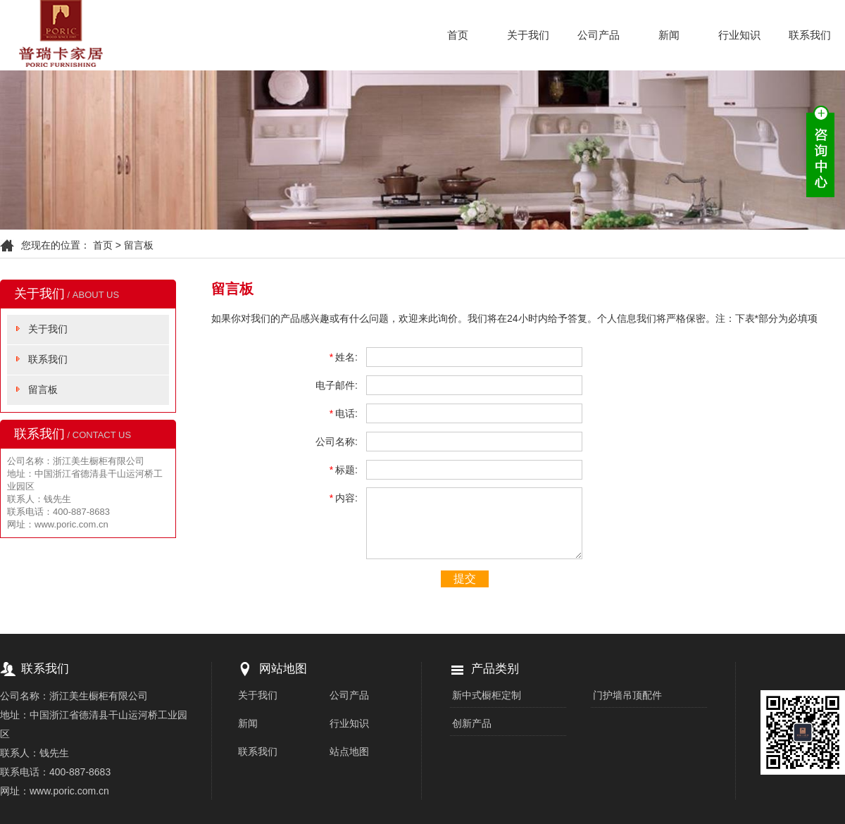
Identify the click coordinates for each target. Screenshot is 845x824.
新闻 (669, 35)
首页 (457, 35)
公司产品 (598, 35)
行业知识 (739, 35)
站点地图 (349, 751)
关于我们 (528, 35)
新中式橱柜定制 (486, 695)
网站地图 (283, 668)
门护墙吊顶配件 (627, 695)
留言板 (43, 389)
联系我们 (810, 35)
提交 (464, 579)
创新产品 (472, 723)
